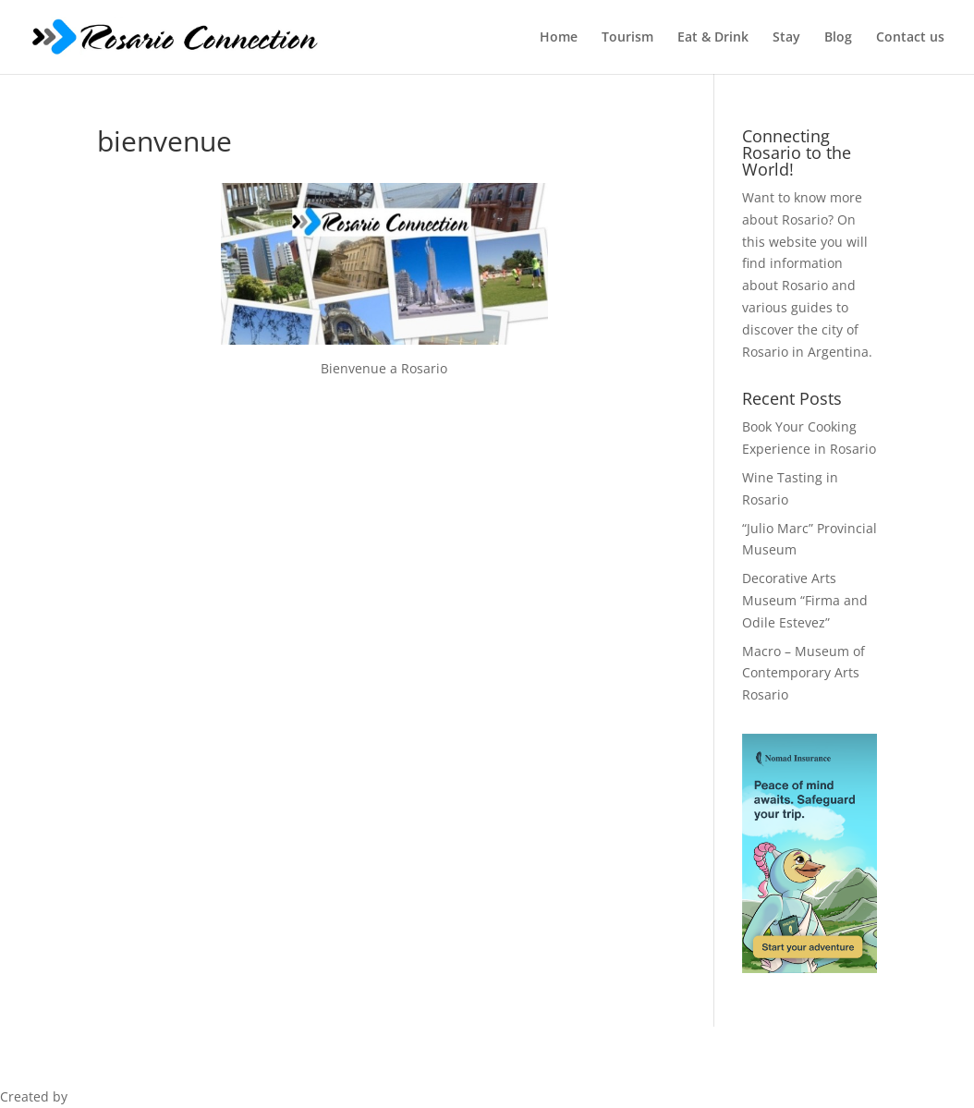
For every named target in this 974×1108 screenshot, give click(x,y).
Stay (786, 37)
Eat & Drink (713, 37)
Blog (838, 37)
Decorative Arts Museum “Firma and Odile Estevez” (805, 600)
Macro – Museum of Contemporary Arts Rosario (803, 673)
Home (559, 37)
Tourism (627, 37)
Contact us (910, 37)
